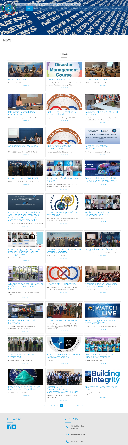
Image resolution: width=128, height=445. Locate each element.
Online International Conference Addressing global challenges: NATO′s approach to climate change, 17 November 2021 (25, 216)
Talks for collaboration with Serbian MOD (22, 355)
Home (22, 8)
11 (69, 405)
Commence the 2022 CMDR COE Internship (102, 113)
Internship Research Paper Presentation (22, 113)
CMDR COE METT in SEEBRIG (62, 320)
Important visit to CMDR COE (23, 178)
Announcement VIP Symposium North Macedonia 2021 (63, 355)
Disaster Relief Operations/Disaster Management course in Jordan (62, 389)
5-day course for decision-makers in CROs (64, 179)
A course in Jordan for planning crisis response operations (101, 285)
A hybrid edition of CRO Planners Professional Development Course (25, 286)
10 (65, 405)
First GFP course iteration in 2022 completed (61, 113)
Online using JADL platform (61, 79)
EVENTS (64, 8)
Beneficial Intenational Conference (96, 147)
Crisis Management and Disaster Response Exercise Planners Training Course (25, 252)
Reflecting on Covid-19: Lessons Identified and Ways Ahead (24, 388)
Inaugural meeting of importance (102, 249)
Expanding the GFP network (61, 284)
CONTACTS (104, 8)
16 (88, 405)
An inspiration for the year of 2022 (23, 147)
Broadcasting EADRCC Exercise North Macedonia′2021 (101, 321)
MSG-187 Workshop (18, 79)
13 (78, 405)
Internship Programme (79, 8)
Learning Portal (117, 8)
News (29, 8)
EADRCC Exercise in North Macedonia (22, 321)
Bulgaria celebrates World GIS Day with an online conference (101, 179)
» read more (26, 86)
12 (74, 405)
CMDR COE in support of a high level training (63, 213)
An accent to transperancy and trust (101, 388)
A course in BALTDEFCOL (98, 79)
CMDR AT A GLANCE (51, 8)
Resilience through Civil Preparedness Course (97, 213)
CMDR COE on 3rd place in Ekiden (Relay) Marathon (99, 355)
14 (82, 405)
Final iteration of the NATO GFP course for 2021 (63, 147)
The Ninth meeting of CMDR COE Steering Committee (64, 250)
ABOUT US (38, 8)
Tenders (94, 8)
